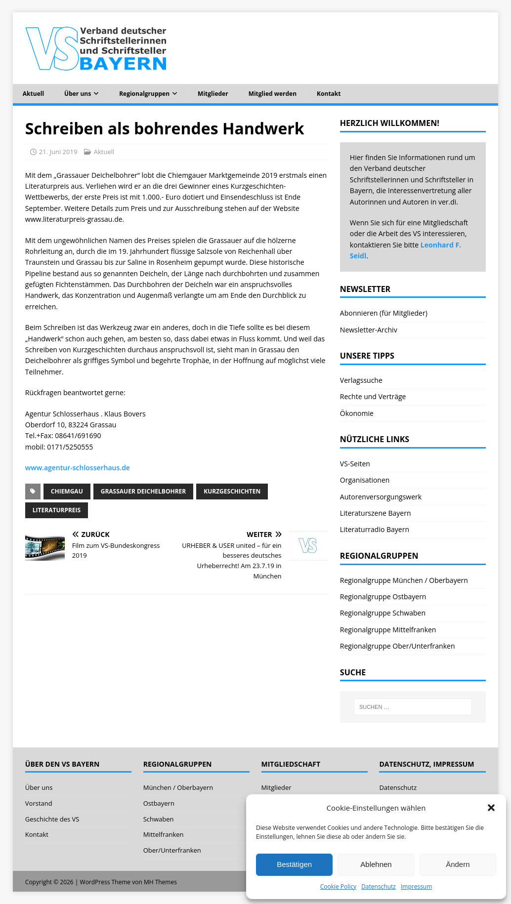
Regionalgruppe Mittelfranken (388, 629)
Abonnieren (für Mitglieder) (383, 313)
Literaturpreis (57, 510)
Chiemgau (67, 491)
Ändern (457, 864)
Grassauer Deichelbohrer (143, 491)
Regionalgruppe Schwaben (383, 612)
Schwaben (158, 819)
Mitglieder (213, 93)
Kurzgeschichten (232, 491)
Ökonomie (357, 413)
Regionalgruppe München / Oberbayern (404, 580)
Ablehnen (375, 864)
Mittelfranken (163, 834)
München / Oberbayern (178, 787)
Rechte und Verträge (373, 396)
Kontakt (329, 93)
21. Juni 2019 (58, 151)
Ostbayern (158, 803)
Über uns (77, 93)
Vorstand (38, 803)
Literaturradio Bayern (374, 529)
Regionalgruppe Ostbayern (383, 596)
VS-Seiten (355, 463)
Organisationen (365, 480)
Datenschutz (378, 886)
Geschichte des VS (52, 819)
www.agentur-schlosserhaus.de (77, 467)
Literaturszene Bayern (375, 513)
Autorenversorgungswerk (381, 496)
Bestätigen (294, 864)
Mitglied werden (273, 93)
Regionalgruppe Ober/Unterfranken (397, 646)
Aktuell (33, 93)
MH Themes (160, 882)
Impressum (416, 886)
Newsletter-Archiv (368, 329)
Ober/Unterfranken (172, 850)
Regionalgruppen (144, 93)
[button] (491, 808)
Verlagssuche (361, 380)
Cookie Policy (338, 886)
